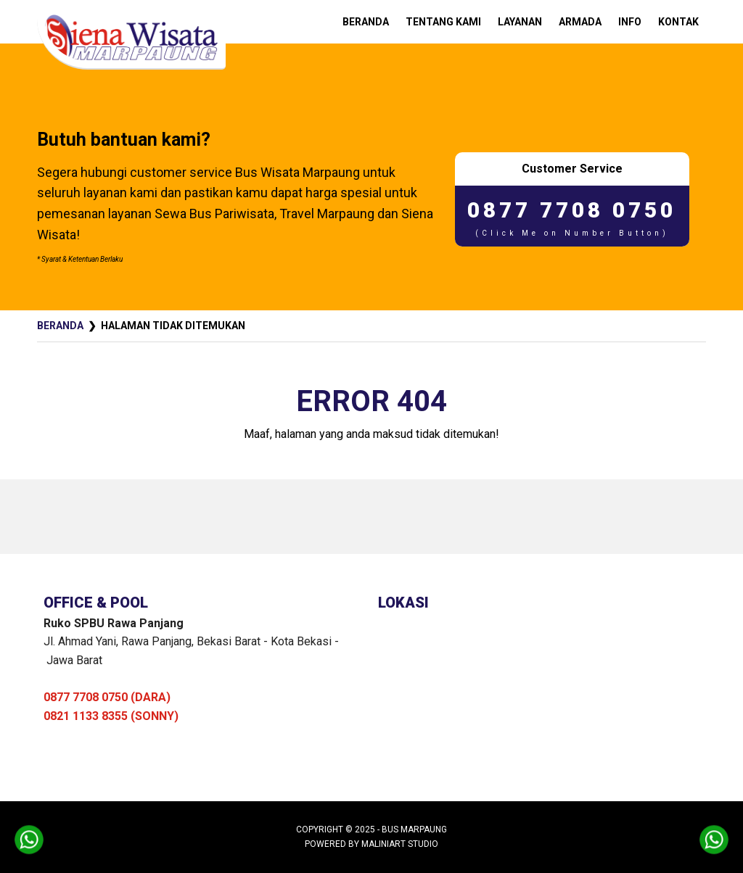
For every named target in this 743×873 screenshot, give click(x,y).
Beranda (60, 325)
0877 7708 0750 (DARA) (107, 697)
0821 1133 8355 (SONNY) (111, 716)
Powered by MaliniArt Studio (371, 844)
